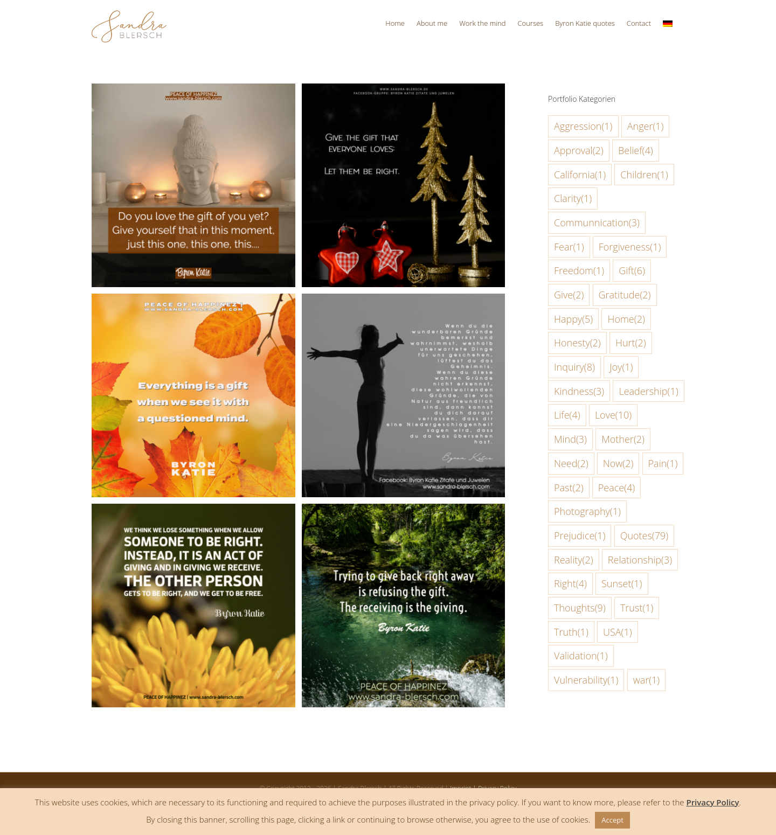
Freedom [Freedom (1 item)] (579, 270)
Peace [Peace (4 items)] (616, 487)
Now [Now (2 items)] (618, 463)
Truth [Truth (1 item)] (571, 632)
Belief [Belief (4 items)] (635, 150)
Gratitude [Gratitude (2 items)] (625, 294)
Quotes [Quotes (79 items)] (644, 535)
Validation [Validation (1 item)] (581, 655)
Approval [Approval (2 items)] (579, 150)
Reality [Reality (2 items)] (573, 559)
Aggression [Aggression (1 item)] (583, 126)
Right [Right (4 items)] (570, 583)
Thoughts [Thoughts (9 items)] (580, 607)
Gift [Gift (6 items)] (632, 270)
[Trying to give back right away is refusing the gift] (403, 512)
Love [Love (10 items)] (613, 415)
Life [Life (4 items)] (567, 415)
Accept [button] (612, 820)
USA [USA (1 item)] (617, 632)
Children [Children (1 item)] (644, 174)
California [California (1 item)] (580, 174)
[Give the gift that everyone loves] (403, 92)
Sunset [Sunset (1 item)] (621, 583)
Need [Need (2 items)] (571, 463)
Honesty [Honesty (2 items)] (577, 342)
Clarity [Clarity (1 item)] (573, 198)
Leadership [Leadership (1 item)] (648, 391)
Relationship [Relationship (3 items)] (640, 559)
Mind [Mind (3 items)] (570, 439)
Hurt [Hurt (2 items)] (630, 342)
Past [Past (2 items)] (569, 487)
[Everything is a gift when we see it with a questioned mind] (193, 302)
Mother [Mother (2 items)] (623, 439)
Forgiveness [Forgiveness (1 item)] (630, 247)
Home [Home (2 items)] (626, 319)
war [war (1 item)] (646, 680)
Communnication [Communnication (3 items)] (597, 222)
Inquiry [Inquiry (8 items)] (574, 367)
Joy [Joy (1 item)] (621, 367)
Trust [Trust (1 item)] (637, 607)
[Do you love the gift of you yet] (193, 92)
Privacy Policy (712, 802)
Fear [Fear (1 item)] (569, 247)
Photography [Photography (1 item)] (587, 511)
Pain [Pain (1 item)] (663, 463)
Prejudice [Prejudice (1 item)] (579, 535)
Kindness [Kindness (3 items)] (579, 391)
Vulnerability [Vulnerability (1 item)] (586, 680)
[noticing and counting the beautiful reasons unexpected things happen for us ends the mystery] (403, 302)
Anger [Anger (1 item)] (645, 126)
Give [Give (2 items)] (569, 294)
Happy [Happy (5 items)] (573, 319)
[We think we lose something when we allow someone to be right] (193, 512)
